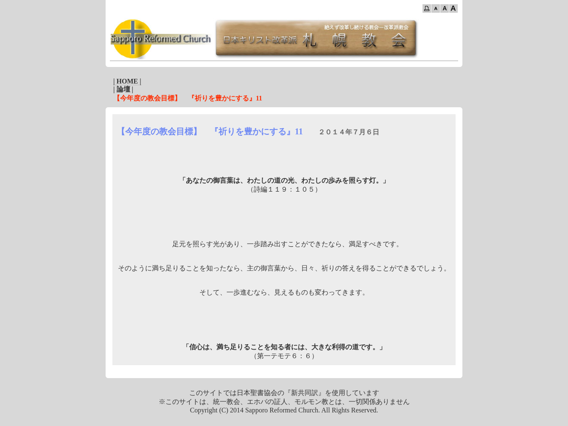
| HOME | (127, 81)
